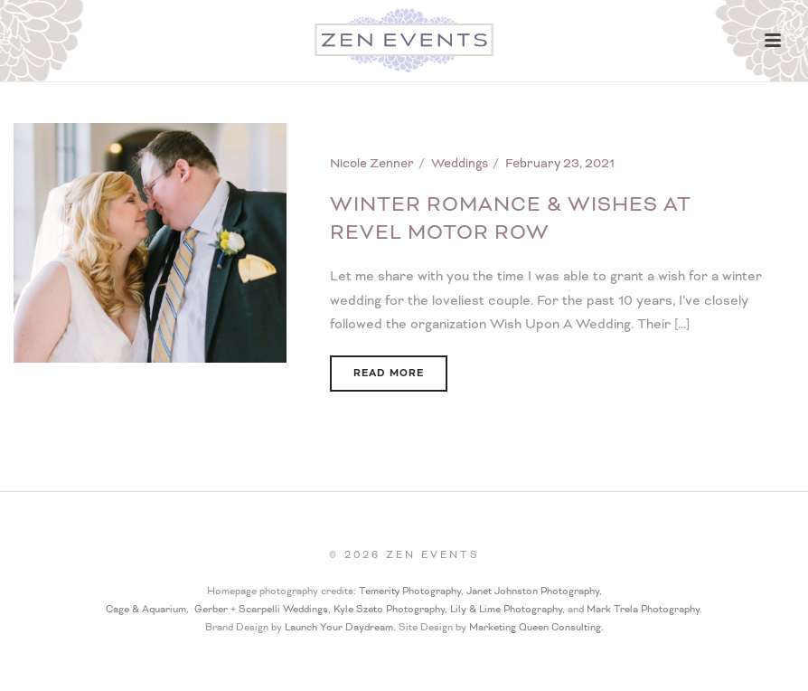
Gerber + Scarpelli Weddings (261, 609)
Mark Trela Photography (643, 609)
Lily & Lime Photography (506, 609)
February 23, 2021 (560, 163)
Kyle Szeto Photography (389, 609)
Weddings (459, 163)
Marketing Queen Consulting (535, 627)
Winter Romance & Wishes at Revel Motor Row (510, 219)
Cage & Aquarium (146, 609)
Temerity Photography (410, 591)
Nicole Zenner (372, 163)
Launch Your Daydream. (342, 627)
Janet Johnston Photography (532, 591)
